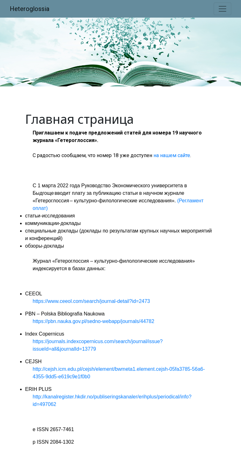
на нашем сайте (171, 155)
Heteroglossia (29, 9)
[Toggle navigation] (222, 9)
